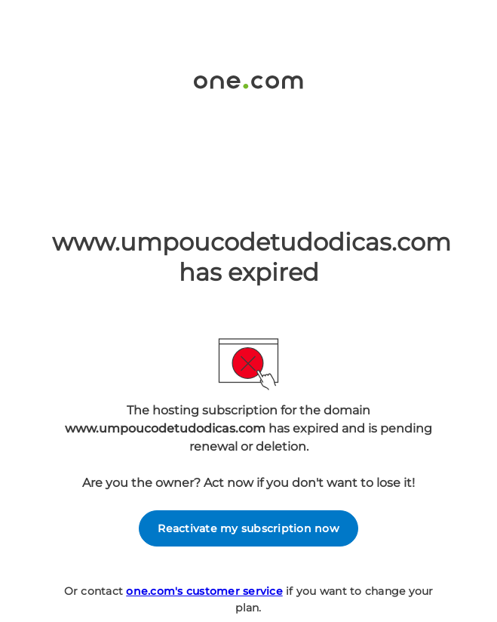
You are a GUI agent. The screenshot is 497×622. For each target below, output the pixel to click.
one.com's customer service (204, 591)
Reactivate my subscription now (248, 528)
